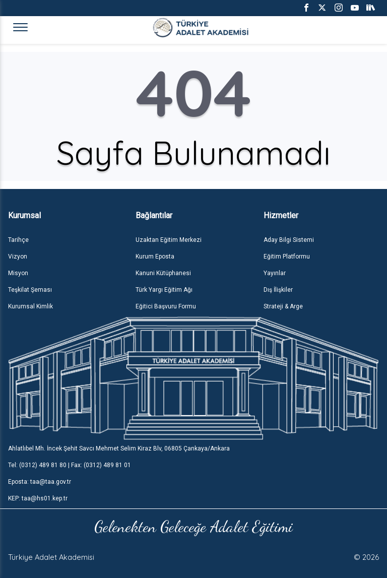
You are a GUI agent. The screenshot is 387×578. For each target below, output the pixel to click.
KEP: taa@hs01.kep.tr (38, 498)
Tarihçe (18, 239)
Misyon (18, 273)
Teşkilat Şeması (30, 289)
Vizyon (17, 256)
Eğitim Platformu (287, 256)
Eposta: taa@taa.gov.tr (39, 481)
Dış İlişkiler (278, 289)
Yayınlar (275, 273)
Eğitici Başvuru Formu (166, 306)
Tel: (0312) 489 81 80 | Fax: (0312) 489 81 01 (69, 465)
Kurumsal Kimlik (30, 306)
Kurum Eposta (155, 256)
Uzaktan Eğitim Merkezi (169, 239)
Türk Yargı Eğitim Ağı (164, 289)
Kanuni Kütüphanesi (163, 273)
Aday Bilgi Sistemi (289, 239)
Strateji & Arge (283, 306)
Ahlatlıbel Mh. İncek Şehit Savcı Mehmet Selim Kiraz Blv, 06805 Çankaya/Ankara (119, 448)
